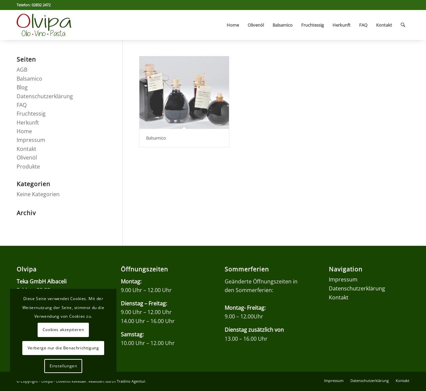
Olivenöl (27, 157)
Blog (22, 87)
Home (24, 131)
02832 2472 (41, 4)
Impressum (31, 140)
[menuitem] (232, 25)
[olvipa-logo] (44, 25)
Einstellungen (63, 366)
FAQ (22, 105)
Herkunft (28, 122)
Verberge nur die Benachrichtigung (63, 348)
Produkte (28, 166)
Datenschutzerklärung (45, 96)
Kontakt (26, 149)
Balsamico (156, 138)
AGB (22, 69)
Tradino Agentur (131, 381)
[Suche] (402, 25)
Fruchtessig (31, 113)
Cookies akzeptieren (63, 329)
